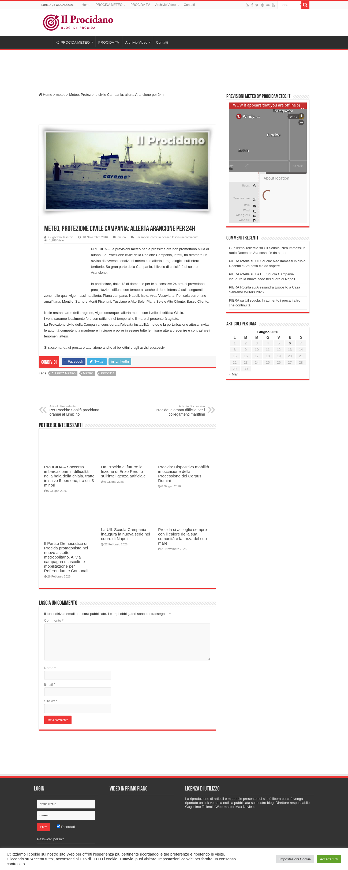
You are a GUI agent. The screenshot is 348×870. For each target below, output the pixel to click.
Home (86, 5)
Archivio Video (165, 5)
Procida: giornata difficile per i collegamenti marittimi (177, 410)
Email (49, 684)
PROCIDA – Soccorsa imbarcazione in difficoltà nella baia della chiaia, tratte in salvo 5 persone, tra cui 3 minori (69, 476)
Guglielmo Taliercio (60, 237)
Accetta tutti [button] (329, 859)
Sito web (51, 701)
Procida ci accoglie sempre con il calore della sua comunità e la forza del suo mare (182, 536)
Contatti (189, 5)
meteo (60, 95)
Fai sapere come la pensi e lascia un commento (167, 237)
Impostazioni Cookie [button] (295, 859)
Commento (53, 620)
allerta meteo (64, 373)
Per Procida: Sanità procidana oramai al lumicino (77, 410)
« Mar (233, 374)
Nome (50, 668)
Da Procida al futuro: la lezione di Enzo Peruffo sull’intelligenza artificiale (123, 471)
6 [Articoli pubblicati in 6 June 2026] (290, 343)
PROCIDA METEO (109, 5)
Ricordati (66, 827)
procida (107, 373)
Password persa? (50, 839)
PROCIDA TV (140, 5)
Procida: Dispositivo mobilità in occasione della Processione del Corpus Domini (183, 474)
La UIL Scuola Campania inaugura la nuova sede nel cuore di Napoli (125, 534)
